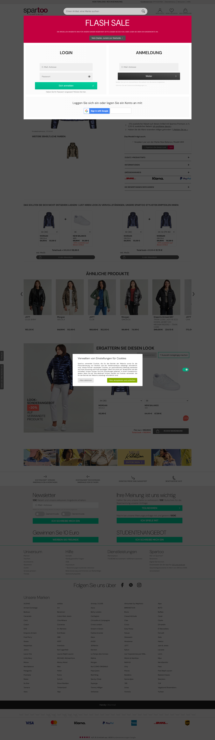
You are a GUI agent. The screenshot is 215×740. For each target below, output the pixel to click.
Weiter (161, 76)
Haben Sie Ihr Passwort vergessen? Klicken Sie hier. (66, 92)
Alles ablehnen (86, 380)
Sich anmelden (76, 85)
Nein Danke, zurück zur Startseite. (107, 38)
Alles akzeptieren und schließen (122, 380)
